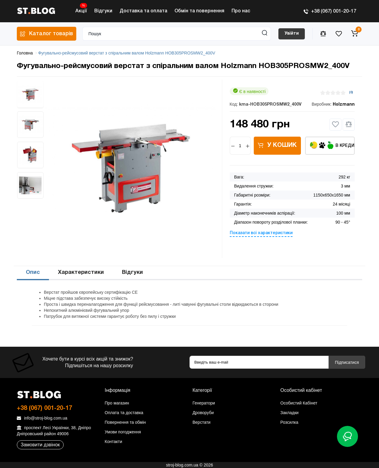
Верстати (202, 422)
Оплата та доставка (124, 412)
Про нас (241, 11)
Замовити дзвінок (40, 444)
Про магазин (117, 403)
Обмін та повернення (199, 11)
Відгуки (103, 11)
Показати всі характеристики (261, 233)
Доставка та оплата (143, 11)
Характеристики (81, 272)
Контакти (113, 441)
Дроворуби (203, 412)
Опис (33, 272)
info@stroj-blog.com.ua (42, 418)
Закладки (289, 412)
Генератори (204, 403)
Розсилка (289, 422)
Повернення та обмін (125, 422)
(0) (351, 92)
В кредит (332, 145)
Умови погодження (123, 431)
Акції (81, 9)
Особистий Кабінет (298, 403)
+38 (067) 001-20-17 (330, 11)
